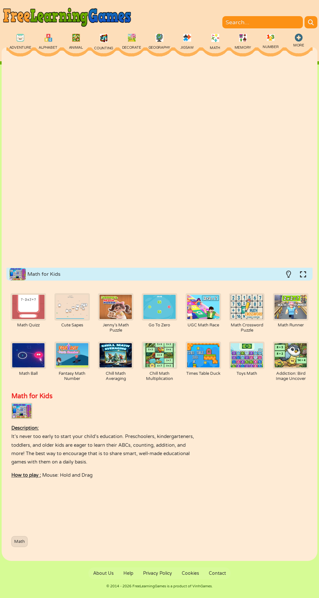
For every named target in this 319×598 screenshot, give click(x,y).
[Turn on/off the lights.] (288, 274)
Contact (217, 573)
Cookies (190, 573)
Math (19, 541)
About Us (103, 573)
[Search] (310, 22)
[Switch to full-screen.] (302, 274)
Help (128, 573)
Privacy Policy (157, 573)
